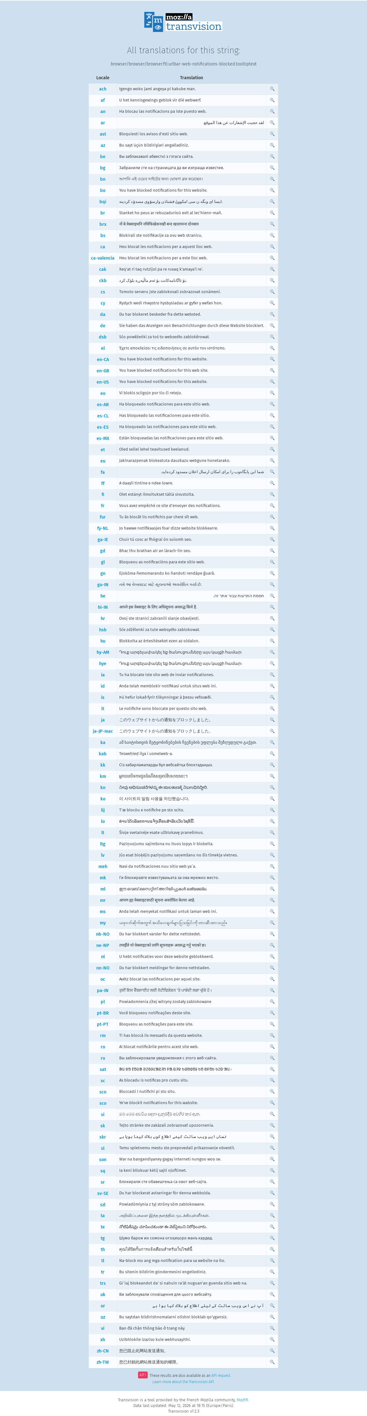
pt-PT (103, 1024)
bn (102, 179)
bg (102, 168)
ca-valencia (102, 258)
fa (103, 472)
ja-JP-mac (103, 731)
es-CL (103, 416)
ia (103, 675)
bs (102, 235)
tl (102, 1261)
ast (103, 134)
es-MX (103, 438)
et (103, 449)
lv (102, 855)
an (102, 111)
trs (103, 1283)
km (103, 776)
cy (103, 303)
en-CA (103, 359)
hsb (103, 630)
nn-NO (102, 968)
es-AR (103, 404)
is (102, 697)
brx (102, 224)
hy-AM (103, 652)
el (103, 348)
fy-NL (102, 528)
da (102, 314)
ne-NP (102, 945)
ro (103, 1047)
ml (102, 889)
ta (103, 1215)
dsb (103, 337)
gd (102, 551)
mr (103, 900)
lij (103, 810)
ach (102, 89)
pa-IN (103, 990)
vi (102, 1328)
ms (103, 911)
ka (102, 742)
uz (103, 1317)
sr (103, 1182)
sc (103, 1080)
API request (220, 1375)
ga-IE (103, 539)
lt (102, 832)
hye (102, 663)
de (102, 325)
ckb (103, 280)
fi (103, 494)
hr (103, 618)
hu (102, 641)
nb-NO (102, 934)
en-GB (103, 371)
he (102, 596)
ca (102, 247)
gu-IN (103, 584)
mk (103, 878)
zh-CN (103, 1351)
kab (103, 754)
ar (103, 123)
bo (102, 190)
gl (103, 562)
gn (102, 573)
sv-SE (103, 1193)
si (102, 1114)
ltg (102, 844)
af (103, 100)
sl (102, 1148)
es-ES (103, 427)
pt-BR (103, 1013)
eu (102, 461)
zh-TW (103, 1362)
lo (103, 821)
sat (103, 1069)
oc (102, 979)
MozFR (242, 1400)
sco (102, 1103)
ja (103, 720)
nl (103, 956)
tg (103, 1238)
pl (103, 1002)
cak (102, 269)
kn (102, 787)
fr (102, 506)
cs (103, 292)
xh (102, 1339)
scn (102, 1092)
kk (102, 765)
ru (103, 1058)
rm (103, 1035)
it (102, 708)
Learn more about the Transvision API (183, 1382)
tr (102, 1272)
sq (102, 1171)
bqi (102, 201)
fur (103, 517)
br (102, 213)
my (103, 923)
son (102, 1159)
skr (102, 1137)
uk (102, 1294)
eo (102, 393)
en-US (103, 382)
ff (102, 483)
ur (103, 1306)
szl (102, 1204)
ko (102, 799)
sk (102, 1126)
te (103, 1227)
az (103, 145)
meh (102, 866)
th (103, 1249)
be (102, 156)
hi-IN (103, 607)
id (103, 686)
